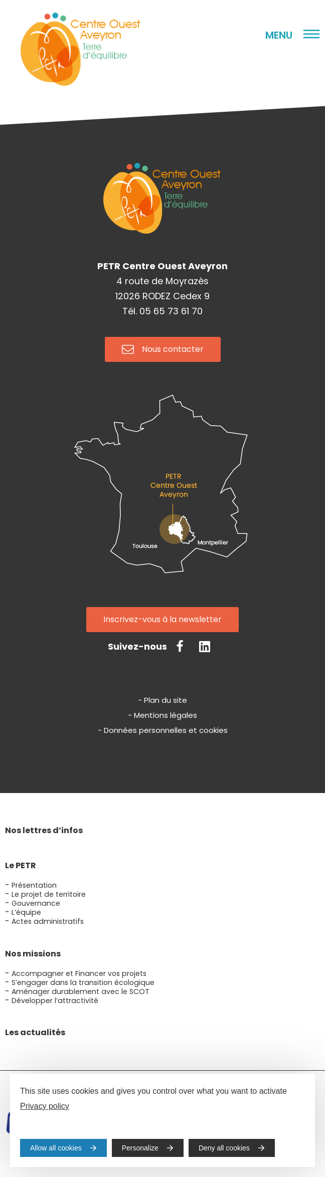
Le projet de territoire (49, 894)
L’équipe (26, 912)
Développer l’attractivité (55, 1001)
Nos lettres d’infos (44, 830)
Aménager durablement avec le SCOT (80, 992)
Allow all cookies (56, 1148)
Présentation (34, 885)
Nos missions (33, 953)
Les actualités (35, 1032)
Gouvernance (36, 903)
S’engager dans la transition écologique (83, 982)
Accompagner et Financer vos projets (79, 973)
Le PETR (20, 865)
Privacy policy (44, 1106)
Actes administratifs (48, 921)
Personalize (140, 1148)
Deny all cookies (224, 1148)
